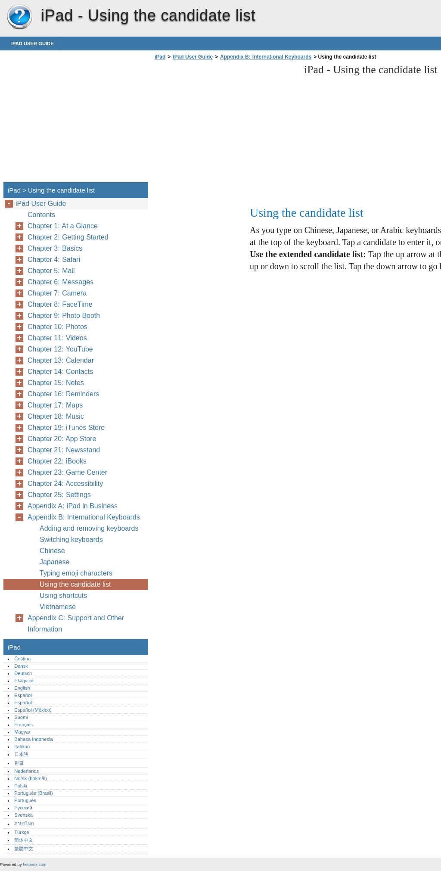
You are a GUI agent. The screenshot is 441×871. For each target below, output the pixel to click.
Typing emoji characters (76, 573)
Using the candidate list (75, 584)
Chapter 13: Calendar (61, 360)
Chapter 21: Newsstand (64, 450)
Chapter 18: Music (56, 416)
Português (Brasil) (33, 793)
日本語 (21, 754)
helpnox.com (34, 864)
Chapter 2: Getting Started (68, 237)
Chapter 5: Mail (51, 270)
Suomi (21, 717)
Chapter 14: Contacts (60, 371)
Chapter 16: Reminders (63, 394)
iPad (19, 17)
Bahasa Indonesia (33, 739)
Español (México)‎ (32, 709)
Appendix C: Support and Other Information (76, 623)
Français (23, 724)
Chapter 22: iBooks (57, 461)
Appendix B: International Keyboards (265, 57)
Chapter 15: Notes (56, 382)
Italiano (22, 746)
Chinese (52, 550)
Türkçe (21, 832)
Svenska (23, 815)
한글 (19, 762)
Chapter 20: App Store (62, 438)
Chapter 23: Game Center (67, 472)
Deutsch (23, 673)
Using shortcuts (63, 595)
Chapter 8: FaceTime (60, 304)
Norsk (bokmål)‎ (30, 778)
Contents (41, 214)
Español (22, 695)
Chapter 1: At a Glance (63, 226)
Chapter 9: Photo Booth (64, 315)
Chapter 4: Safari (54, 259)
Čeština (22, 658)
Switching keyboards (71, 539)
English (22, 688)
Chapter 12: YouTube (60, 349)
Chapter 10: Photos (57, 326)
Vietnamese (58, 606)
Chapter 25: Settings (59, 494)
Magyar (22, 731)
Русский (23, 807)
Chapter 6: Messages (60, 282)
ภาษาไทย (24, 823)
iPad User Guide (32, 43)
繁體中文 (23, 848)
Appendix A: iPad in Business (73, 506)
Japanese (54, 562)
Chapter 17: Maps (55, 405)
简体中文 (23, 840)
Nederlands (26, 771)
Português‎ (25, 800)
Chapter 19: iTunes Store (66, 427)
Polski (20, 785)
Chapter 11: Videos (57, 338)
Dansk (21, 666)
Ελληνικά (24, 680)
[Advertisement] (224, 123)
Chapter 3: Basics (55, 248)
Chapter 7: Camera (57, 293)
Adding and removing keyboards (89, 528)
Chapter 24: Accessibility (65, 483)
